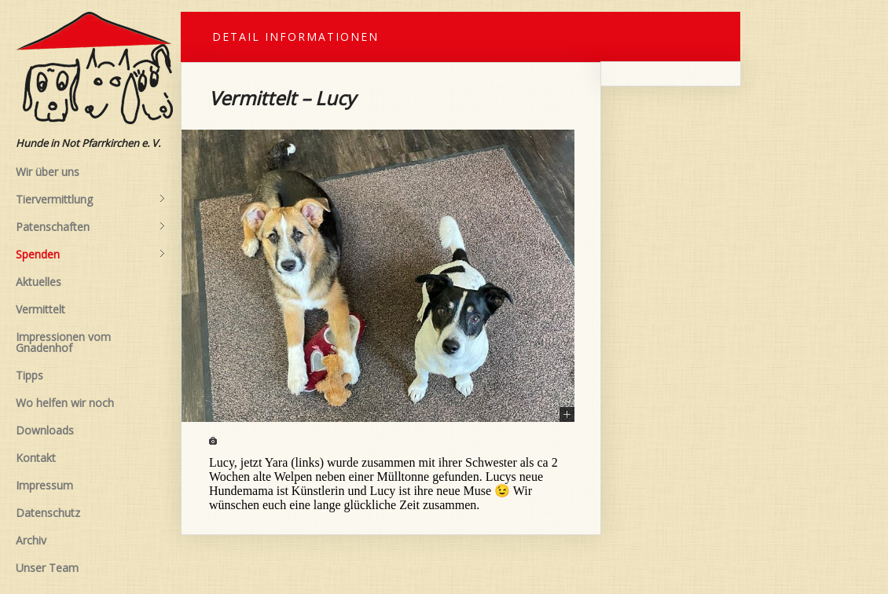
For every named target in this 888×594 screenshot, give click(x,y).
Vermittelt (40, 309)
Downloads (45, 430)
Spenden (90, 254)
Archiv (31, 540)
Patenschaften (90, 227)
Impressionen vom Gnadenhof (63, 342)
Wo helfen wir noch (65, 402)
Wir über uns (47, 171)
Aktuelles (38, 281)
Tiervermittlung (90, 199)
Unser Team (47, 567)
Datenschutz (48, 512)
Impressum (44, 485)
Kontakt (36, 457)
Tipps (29, 375)
